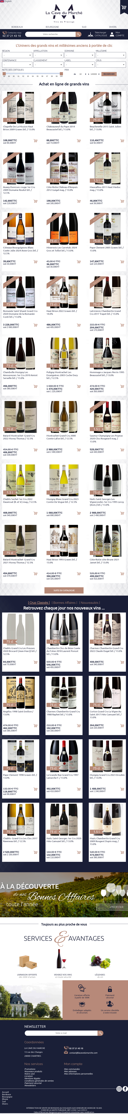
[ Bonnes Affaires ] (64, 603)
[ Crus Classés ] (39, 603)
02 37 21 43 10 (76, 1048)
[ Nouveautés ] (89, 603)
